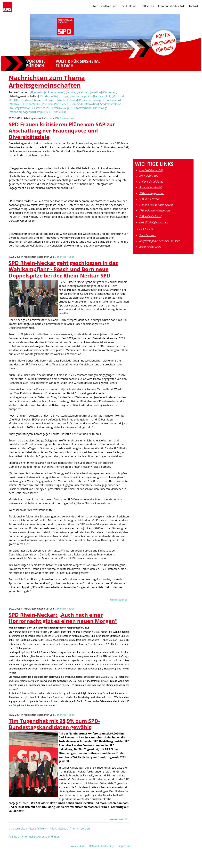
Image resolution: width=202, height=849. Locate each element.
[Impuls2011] (44, 112)
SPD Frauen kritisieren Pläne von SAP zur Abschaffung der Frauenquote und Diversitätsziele (62, 130)
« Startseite (18, 828)
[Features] (83, 92)
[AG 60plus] (66, 108)
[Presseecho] (113, 100)
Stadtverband (109, 6)
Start (95, 6)
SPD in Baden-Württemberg (154, 210)
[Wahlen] (62, 100)
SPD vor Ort (148, 6)
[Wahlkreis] (15, 104)
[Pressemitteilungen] (91, 100)
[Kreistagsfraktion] (20, 108)
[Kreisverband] (24, 100)
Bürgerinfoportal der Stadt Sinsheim (159, 241)
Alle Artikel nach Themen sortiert (70, 828)
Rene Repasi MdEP (149, 176)
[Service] (71, 92)
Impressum (125, 846)
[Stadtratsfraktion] (110, 104)
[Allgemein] (36, 92)
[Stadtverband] (83, 108)
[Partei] (54, 108)
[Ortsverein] (109, 92)
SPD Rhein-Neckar (64, 118)
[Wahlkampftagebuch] (22, 112)
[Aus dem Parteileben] (55, 104)
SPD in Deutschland (150, 216)
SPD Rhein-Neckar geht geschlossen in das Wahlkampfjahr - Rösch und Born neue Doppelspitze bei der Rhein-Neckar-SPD (63, 269)
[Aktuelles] (59, 112)
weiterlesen (118, 599)
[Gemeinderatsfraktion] (84, 104)
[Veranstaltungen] (45, 100)
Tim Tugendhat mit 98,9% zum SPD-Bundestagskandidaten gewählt (54, 724)
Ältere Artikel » (37, 828)
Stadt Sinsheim (147, 235)
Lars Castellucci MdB (151, 170)
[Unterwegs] (100, 108)
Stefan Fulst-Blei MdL (151, 181)
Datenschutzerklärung (101, 846)
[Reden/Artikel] (32, 104)
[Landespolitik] (102, 96)
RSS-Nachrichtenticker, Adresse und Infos (34, 836)
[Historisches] (40, 108)
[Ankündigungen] (54, 92)
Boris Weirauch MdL (150, 187)
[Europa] (64, 96)
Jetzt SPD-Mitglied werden (153, 222)
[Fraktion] (96, 92)
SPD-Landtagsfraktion (151, 193)
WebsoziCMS (78, 846)
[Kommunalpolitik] (81, 96)
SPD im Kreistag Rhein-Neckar (156, 205)
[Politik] (73, 100)
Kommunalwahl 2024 (172, 6)
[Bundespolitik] (49, 96)
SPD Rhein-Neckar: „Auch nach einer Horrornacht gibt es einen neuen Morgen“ (63, 617)
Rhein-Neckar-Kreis (150, 246)
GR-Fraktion (130, 6)
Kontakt (193, 6)
